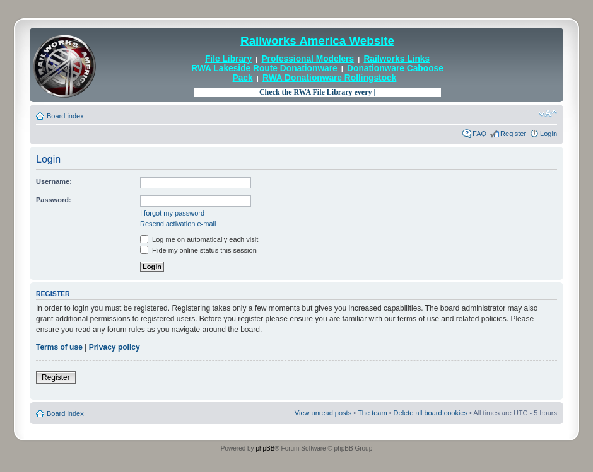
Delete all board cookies (430, 413)
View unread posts (323, 413)
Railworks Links (396, 59)
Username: (54, 181)
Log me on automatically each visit (199, 239)
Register (513, 133)
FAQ (479, 133)
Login (548, 133)
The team (372, 413)
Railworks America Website (317, 40)
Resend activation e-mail (178, 223)
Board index (65, 116)
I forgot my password (172, 213)
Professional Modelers (307, 59)
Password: (53, 200)
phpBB (264, 448)
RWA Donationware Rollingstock (329, 78)
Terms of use (59, 347)
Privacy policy (114, 347)
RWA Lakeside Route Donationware (264, 68)
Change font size (548, 113)
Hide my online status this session (198, 250)
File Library (228, 59)
